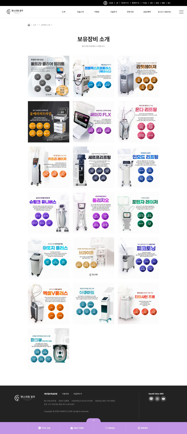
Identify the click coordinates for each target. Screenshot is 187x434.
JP (117, 3)
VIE (151, 3)
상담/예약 (147, 12)
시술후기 (113, 12)
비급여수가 (78, 394)
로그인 (160, 12)
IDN (157, 3)
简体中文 (125, 3)
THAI (145, 3)
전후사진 (130, 12)
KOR (111, 3)
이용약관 (65, 394)
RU (169, 3)
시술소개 (80, 12)
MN (163, 3)
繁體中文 (136, 3)
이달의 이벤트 (77, 428)
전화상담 (110, 428)
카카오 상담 (44, 428)
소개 (63, 12)
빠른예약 (143, 428)
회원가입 (167, 12)
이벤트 (96, 12)
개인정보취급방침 (50, 394)
